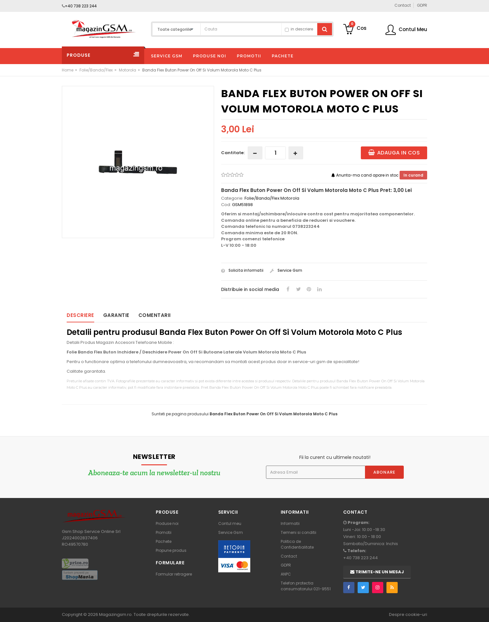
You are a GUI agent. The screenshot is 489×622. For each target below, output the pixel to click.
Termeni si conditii (298, 532)
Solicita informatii (242, 270)
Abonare (384, 472)
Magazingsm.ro (115, 614)
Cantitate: (232, 153)
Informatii (290, 523)
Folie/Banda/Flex (96, 70)
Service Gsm (286, 270)
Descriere (80, 315)
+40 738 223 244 (81, 6)
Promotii (163, 532)
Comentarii (154, 315)
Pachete (163, 541)
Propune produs (171, 550)
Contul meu (229, 523)
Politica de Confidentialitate (297, 544)
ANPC (286, 574)
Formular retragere (174, 574)
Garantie (116, 315)
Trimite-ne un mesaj (377, 572)
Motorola (127, 70)
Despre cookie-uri (408, 614)
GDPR (286, 565)
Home (67, 70)
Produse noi (167, 523)
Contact (289, 556)
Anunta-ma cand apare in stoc (365, 175)
